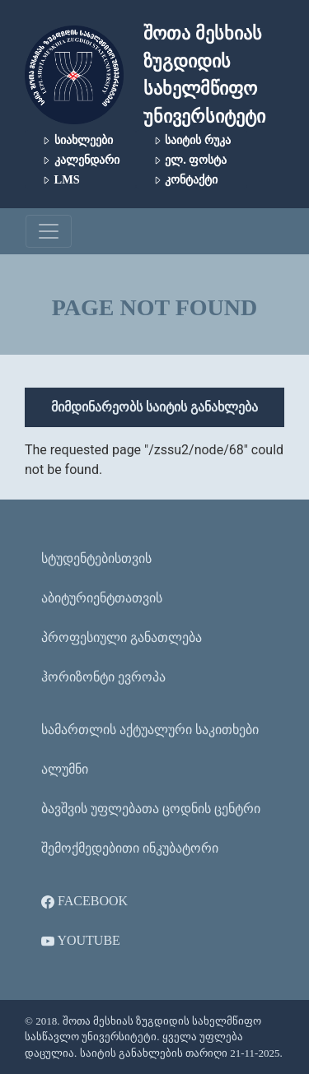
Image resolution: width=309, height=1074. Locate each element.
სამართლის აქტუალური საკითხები (150, 730)
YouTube (80, 940)
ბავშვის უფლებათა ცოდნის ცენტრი (150, 809)
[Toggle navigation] (49, 231)
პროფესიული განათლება (121, 637)
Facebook (84, 901)
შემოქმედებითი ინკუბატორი (129, 848)
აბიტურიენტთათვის (101, 598)
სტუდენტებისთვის (96, 558)
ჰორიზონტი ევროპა (103, 677)
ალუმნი (64, 769)
